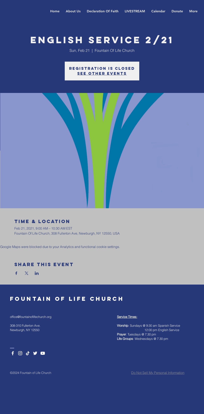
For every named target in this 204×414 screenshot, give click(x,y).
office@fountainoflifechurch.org (30, 317)
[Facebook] (12, 353)
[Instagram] (20, 353)
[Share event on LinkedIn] (37, 273)
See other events (102, 73)
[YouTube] (42, 353)
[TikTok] (27, 353)
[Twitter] (35, 353)
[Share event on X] (27, 273)
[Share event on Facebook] (16, 273)
